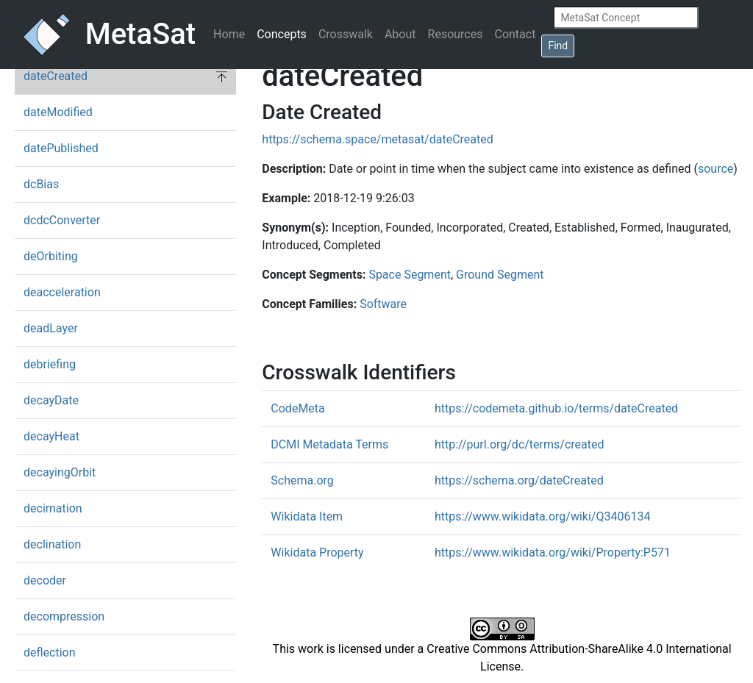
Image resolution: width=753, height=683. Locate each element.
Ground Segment (500, 275)
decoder (45, 580)
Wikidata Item (307, 516)
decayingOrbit (60, 472)
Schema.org (302, 480)
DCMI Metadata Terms (329, 444)
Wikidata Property (317, 552)
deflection (50, 652)
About (400, 34)
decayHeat (51, 436)
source (715, 169)
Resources (455, 34)
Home (229, 34)
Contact (514, 34)
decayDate (51, 400)
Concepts (282, 34)
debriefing (50, 364)
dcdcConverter (62, 220)
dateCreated (56, 76)
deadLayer (51, 328)
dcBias (41, 184)
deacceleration (62, 292)
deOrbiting (51, 256)
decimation (53, 508)
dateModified (58, 112)
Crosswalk (345, 34)
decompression (64, 616)
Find (558, 45)
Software (383, 304)
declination (52, 544)
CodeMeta (297, 408)
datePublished (61, 148)
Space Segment (409, 275)
